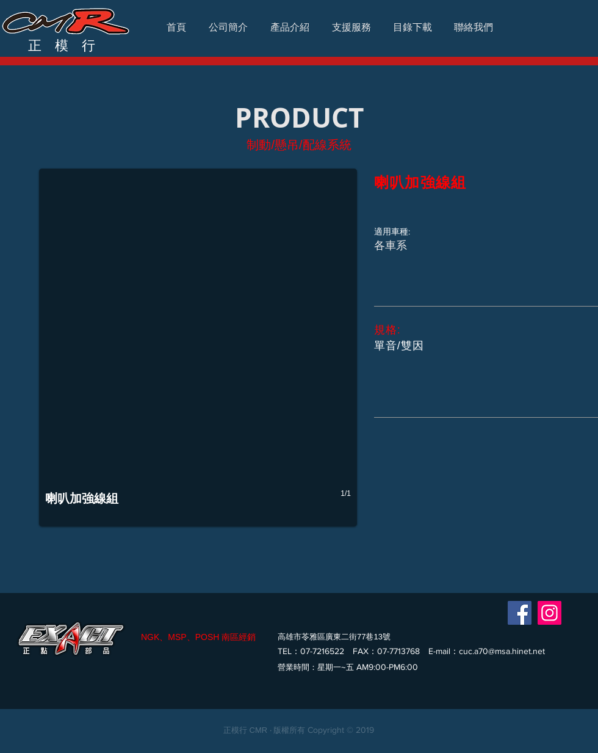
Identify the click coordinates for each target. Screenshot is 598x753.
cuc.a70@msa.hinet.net (502, 651)
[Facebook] (519, 613)
